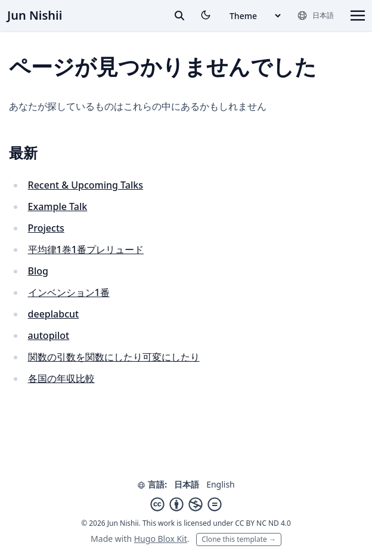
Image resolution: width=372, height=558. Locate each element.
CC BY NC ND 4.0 (263, 523)
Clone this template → (239, 539)
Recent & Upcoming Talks (85, 185)
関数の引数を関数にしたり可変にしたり (114, 356)
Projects (46, 228)
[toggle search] (179, 15)
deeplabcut (53, 313)
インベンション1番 (69, 292)
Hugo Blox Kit (160, 538)
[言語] (315, 15)
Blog (38, 271)
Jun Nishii (34, 15)
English (220, 484)
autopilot (49, 335)
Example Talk (58, 206)
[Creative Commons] (186, 504)
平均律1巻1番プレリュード (86, 249)
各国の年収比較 (61, 378)
